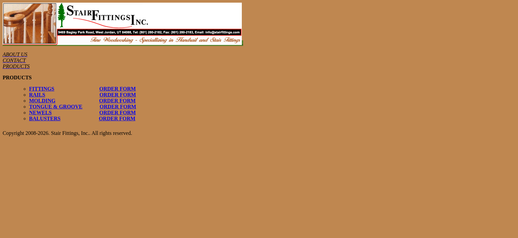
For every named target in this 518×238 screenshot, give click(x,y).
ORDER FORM (117, 89)
